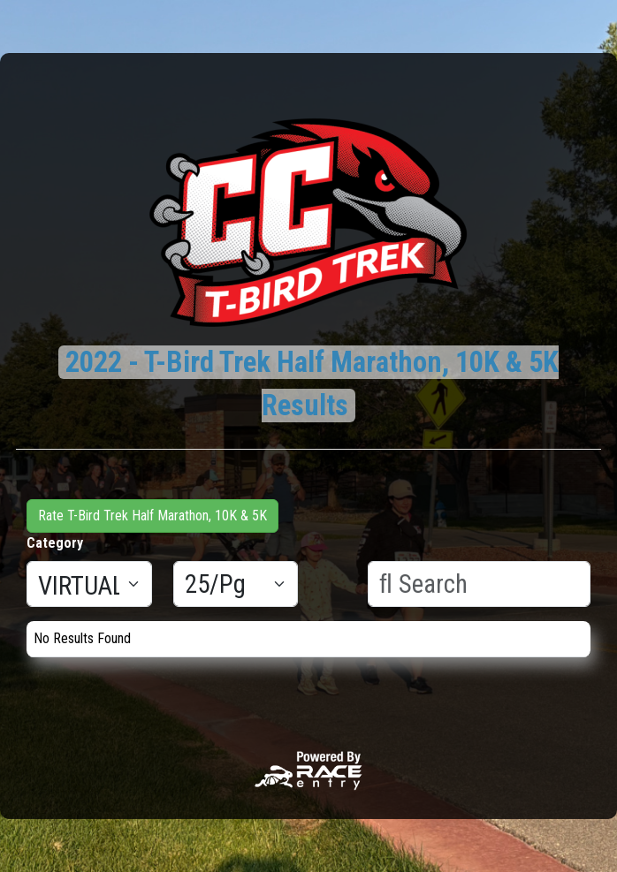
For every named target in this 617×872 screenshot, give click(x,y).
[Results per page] (236, 584)
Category (55, 543)
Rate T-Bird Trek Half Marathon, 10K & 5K (152, 515)
